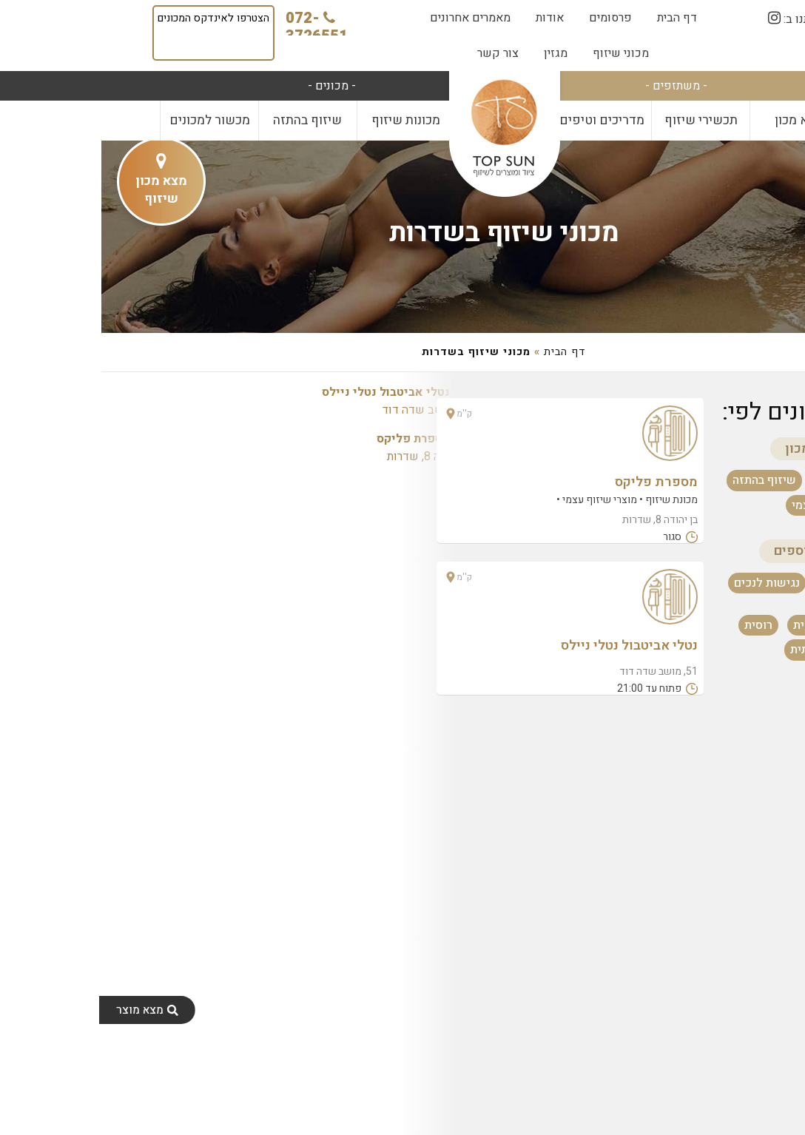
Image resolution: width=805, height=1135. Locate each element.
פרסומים (509, 18)
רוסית (657, 625)
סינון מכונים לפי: (702, 411)
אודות (448, 18)
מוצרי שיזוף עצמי (733, 505)
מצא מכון (698, 120)
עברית (762, 625)
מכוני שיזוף (519, 53)
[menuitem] (576, 18)
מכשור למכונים (108, 120)
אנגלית (709, 625)
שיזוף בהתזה (206, 120)
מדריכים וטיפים (500, 120)
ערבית (762, 650)
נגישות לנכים (665, 583)
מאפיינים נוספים (720, 551)
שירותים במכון (726, 449)
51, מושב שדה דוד (296, 401)
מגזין (454, 53)
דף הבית (576, 18)
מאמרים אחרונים (369, 18)
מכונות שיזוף (304, 120)
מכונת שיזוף (746, 480)
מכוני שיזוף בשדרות (403, 233)
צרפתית (708, 650)
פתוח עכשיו (748, 583)
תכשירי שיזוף (599, 120)
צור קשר (396, 53)
